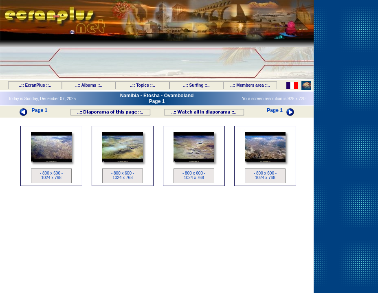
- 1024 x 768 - (51, 177)
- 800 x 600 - (51, 173)
